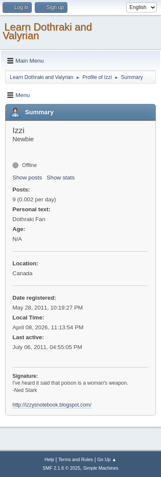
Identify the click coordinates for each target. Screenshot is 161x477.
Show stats (61, 177)
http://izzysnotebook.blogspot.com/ (51, 405)
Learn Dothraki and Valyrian (47, 31)
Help (49, 459)
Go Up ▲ (106, 459)
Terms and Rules (75, 459)
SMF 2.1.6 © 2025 (61, 468)
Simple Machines (100, 468)
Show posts (27, 177)
